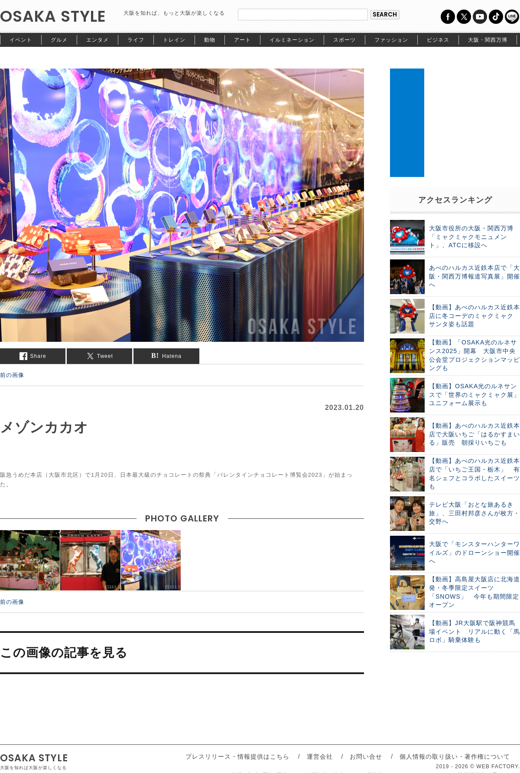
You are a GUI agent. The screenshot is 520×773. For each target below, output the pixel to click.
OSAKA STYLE (53, 16)
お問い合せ (366, 756)
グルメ (59, 40)
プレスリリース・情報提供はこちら (237, 756)
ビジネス (438, 40)
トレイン (174, 40)
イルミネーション (292, 40)
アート (242, 40)
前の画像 (12, 374)
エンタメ (97, 40)
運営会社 (320, 756)
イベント (21, 40)
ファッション (391, 40)
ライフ (135, 40)
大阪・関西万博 (487, 40)
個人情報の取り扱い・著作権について (455, 756)
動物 (209, 40)
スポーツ (344, 40)
